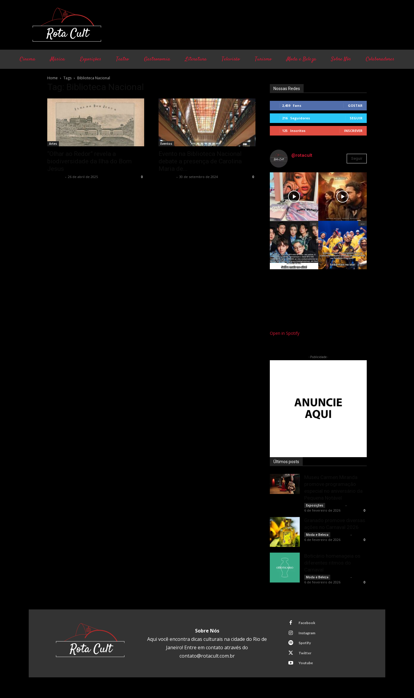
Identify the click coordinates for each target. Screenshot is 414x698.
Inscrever (353, 130)
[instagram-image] (294, 196)
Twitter (306, 656)
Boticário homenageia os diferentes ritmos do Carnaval (332, 563)
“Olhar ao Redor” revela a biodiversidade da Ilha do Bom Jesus (89, 161)
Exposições (314, 505)
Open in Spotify (284, 333)
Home (52, 77)
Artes (53, 144)
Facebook (308, 623)
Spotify (306, 645)
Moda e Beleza (317, 535)
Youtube (307, 667)
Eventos (166, 144)
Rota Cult (55, 176)
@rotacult (301, 155)
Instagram (309, 634)
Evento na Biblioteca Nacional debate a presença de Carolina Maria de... (200, 161)
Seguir (356, 118)
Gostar (355, 105)
